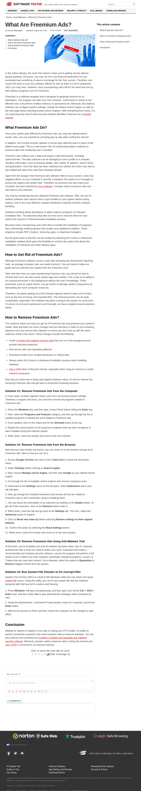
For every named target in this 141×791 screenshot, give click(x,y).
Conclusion (105, 47)
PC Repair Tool (13, 765)
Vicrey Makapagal (15, 30)
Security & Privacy (77, 11)
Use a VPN (15, 369)
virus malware (45, 186)
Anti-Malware (20, 17)
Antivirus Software (57, 765)
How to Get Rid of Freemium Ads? (115, 36)
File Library (96, 11)
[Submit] (134, 4)
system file (10, 580)
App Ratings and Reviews (50, 11)
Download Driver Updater (102, 765)
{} (42, 691)
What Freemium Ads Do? (111, 30)
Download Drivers (116, 11)
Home (8, 17)
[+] (45, 691)
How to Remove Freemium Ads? (115, 42)
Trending (12, 11)
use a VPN (10, 645)
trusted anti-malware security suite (36, 340)
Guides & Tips (27, 11)
